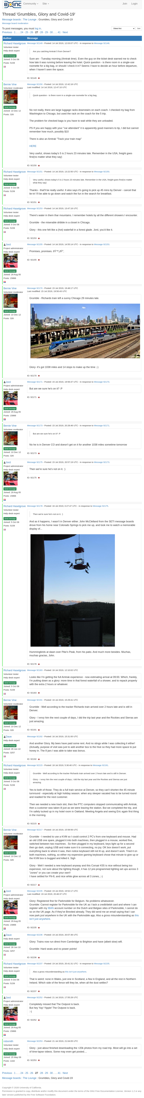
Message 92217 (34, 829)
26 (31, 32)
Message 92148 (101, 43)
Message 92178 (34, 506)
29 (46, 32)
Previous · (8, 32)
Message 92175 (34, 462)
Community (30, 3)
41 (59, 32)
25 (26, 32)
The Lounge (29, 19)
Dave (9, 736)
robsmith (8, 1041)
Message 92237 (34, 963)
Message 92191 (34, 700)
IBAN (51, 908)
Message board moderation (15, 23)
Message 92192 (34, 736)
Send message (10, 56)
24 (21, 32)
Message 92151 (34, 171)
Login (134, 3)
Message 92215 (34, 765)
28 (41, 32)
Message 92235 (34, 891)
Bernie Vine (10, 84)
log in (38, 28)
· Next (64, 32)
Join (124, 3)
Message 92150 (34, 84)
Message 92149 (34, 43)
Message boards (11, 19)
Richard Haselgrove (15, 43)
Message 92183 (34, 670)
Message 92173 (34, 425)
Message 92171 (34, 382)
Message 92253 (34, 1041)
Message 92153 (34, 208)
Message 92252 (34, 997)
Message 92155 (34, 244)
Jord (8, 244)
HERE (32, 146)
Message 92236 (34, 935)
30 (51, 32)
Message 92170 (34, 288)
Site (45, 3)
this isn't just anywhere (75, 971)
